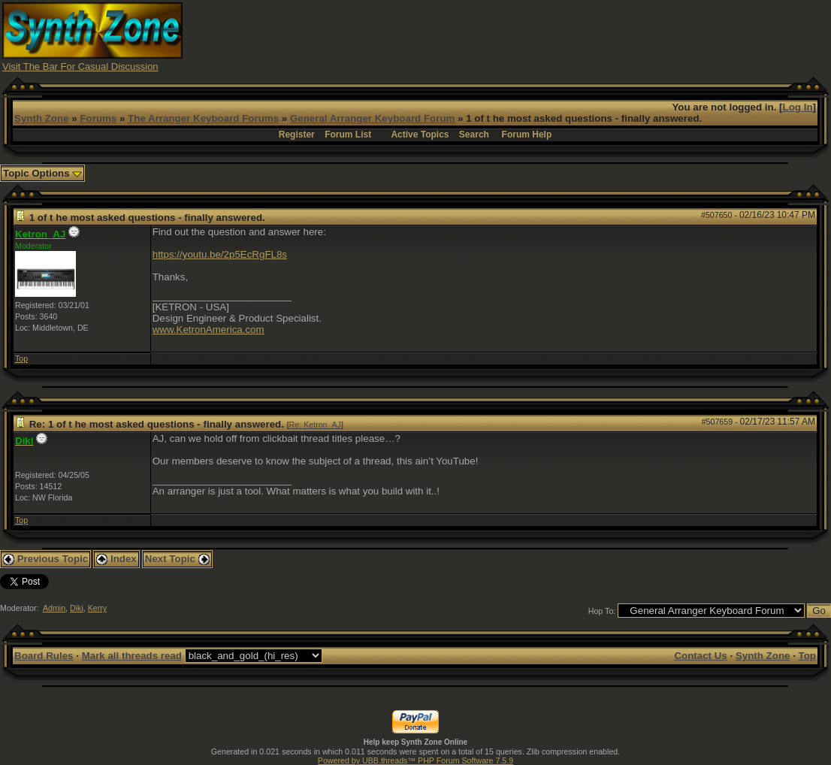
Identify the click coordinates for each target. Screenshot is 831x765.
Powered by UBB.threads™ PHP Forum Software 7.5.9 (415, 760)
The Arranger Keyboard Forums (203, 118)
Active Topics (420, 134)
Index (116, 558)
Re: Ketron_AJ (315, 424)
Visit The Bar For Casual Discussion (80, 66)
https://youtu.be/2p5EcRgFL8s (220, 254)
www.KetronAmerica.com (208, 329)
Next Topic (177, 558)
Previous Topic (45, 558)
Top (21, 358)
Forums (98, 118)
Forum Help (527, 134)
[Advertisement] (555, 36)
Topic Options (42, 173)
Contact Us (700, 655)
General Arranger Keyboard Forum (372, 118)
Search (474, 134)
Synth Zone (41, 118)
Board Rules (44, 655)
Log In (798, 107)
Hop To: (602, 610)
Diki (76, 607)
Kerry (97, 607)
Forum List (348, 134)
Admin (54, 607)
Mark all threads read (132, 655)
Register (297, 134)
